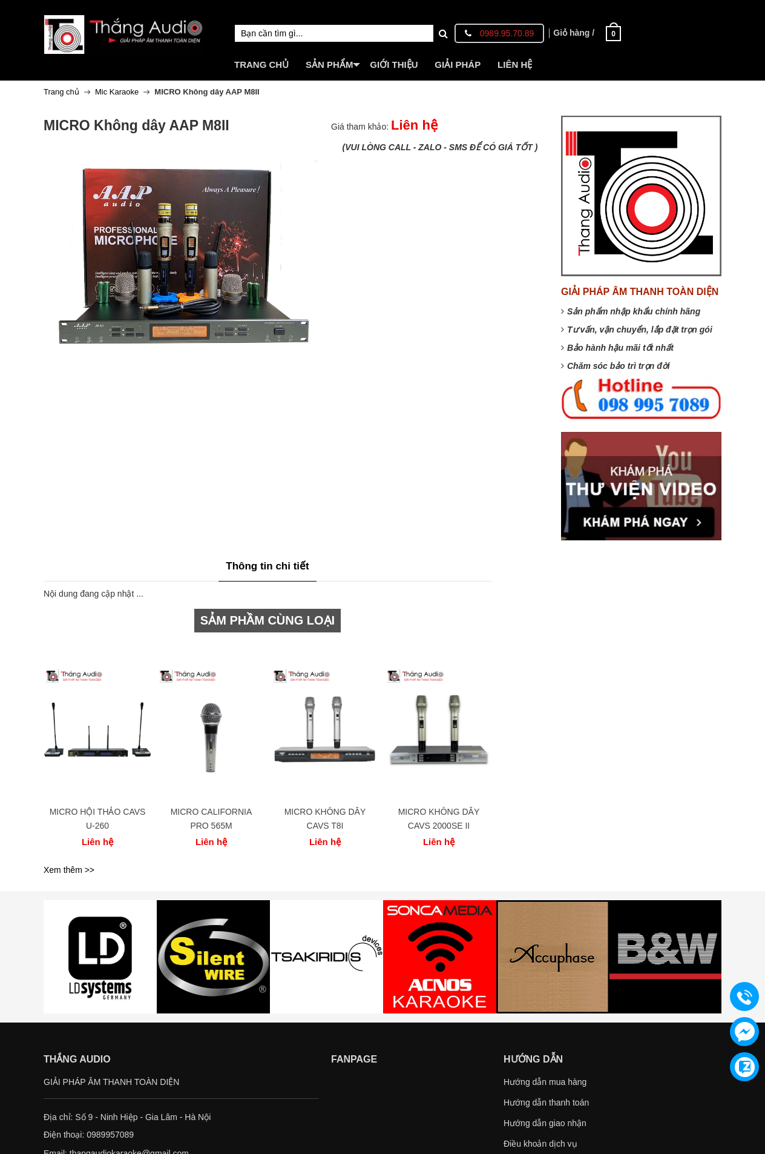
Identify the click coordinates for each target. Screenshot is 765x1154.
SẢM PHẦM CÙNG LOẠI (267, 620)
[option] (97, 749)
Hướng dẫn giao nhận (545, 1123)
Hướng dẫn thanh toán (546, 1102)
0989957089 (110, 1134)
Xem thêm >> (69, 870)
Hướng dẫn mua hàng (545, 1082)
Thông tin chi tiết (267, 566)
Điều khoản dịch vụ (540, 1144)
